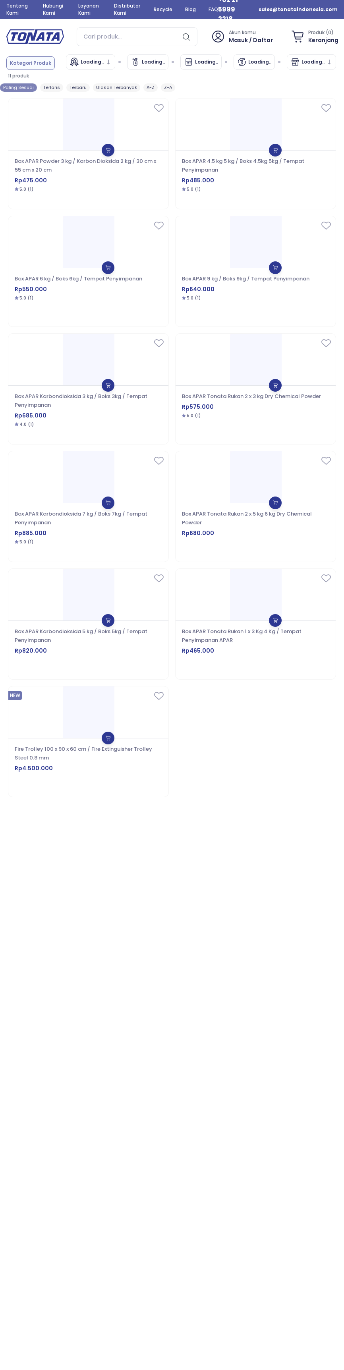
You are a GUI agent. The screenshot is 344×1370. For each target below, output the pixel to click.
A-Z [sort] (151, 87)
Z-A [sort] (168, 87)
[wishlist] (159, 109)
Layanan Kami (88, 9)
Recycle (163, 9)
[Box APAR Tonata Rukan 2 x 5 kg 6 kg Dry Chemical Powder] (255, 506)
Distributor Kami (127, 9)
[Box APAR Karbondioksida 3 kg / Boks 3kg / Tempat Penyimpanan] (88, 388)
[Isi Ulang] (254, 62)
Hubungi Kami (53, 9)
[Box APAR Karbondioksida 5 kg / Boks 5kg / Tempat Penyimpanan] (88, 624)
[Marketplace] (311, 62)
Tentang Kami (17, 9)
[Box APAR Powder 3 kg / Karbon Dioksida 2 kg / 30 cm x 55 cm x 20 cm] (88, 153)
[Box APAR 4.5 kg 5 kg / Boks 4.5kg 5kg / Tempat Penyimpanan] (255, 153)
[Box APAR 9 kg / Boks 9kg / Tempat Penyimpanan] (255, 271)
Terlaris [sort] (51, 87)
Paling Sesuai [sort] (18, 87)
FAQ (213, 9)
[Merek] (90, 62)
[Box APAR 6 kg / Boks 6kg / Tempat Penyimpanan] (88, 271)
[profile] (242, 36)
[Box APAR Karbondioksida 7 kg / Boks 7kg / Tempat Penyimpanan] (88, 506)
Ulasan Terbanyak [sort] (116, 87)
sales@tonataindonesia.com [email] (298, 9)
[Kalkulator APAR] (201, 62)
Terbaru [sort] (78, 87)
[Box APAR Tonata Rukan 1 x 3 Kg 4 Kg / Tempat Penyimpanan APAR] (255, 624)
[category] (30, 63)
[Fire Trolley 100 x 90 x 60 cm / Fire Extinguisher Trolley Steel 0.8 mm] (88, 741)
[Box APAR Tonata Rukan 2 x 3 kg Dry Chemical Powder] (255, 388)
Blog (190, 9)
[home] (35, 36)
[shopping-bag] (314, 36)
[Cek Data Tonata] (147, 62)
